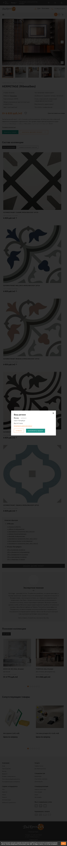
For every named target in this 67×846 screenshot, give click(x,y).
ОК (63, 843)
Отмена (19, 430)
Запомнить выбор (35, 430)
